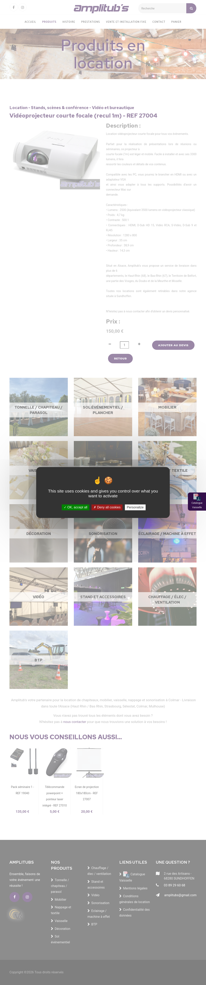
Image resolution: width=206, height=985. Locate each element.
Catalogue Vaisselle (197, 505)
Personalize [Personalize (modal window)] (135, 507)
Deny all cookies (107, 507)
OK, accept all (75, 507)
